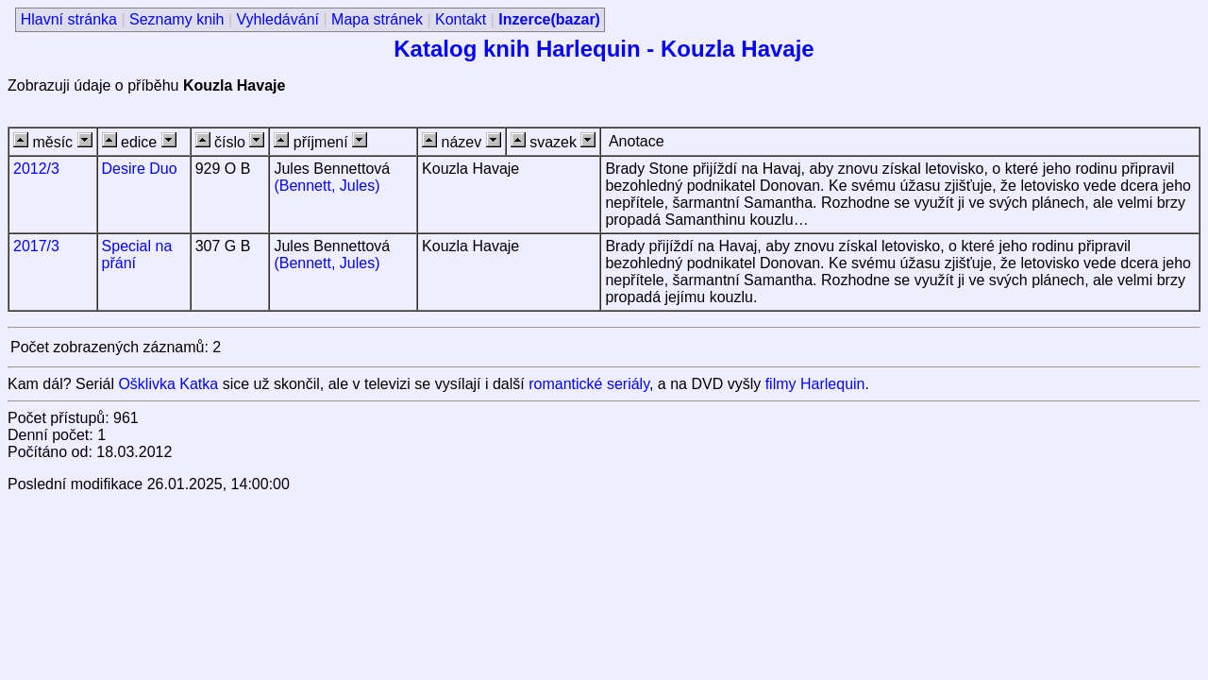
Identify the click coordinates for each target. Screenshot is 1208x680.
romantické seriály (588, 384)
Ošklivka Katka (168, 384)
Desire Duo (139, 169)
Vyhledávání (278, 19)
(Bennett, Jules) (326, 186)
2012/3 (36, 169)
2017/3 (36, 246)
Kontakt (460, 19)
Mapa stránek (377, 19)
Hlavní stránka (69, 19)
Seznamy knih (177, 19)
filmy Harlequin (815, 384)
